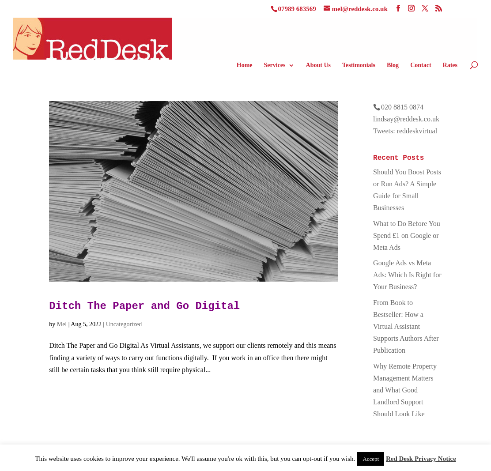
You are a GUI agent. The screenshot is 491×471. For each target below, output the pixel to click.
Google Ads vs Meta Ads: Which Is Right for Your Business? (407, 274)
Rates (450, 65)
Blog (393, 65)
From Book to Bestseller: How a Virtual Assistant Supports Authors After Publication (405, 326)
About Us (318, 65)
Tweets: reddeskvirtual (405, 131)
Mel (62, 324)
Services (275, 65)
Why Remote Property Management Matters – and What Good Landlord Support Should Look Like (405, 390)
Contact (420, 65)
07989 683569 (297, 8)
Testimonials (358, 65)
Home (245, 65)
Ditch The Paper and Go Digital (144, 306)
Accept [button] (371, 459)
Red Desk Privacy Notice (421, 458)
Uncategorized (124, 324)
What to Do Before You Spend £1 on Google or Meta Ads (406, 235)
